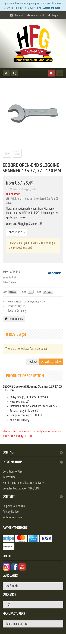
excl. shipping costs (27, 189)
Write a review (51, 362)
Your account (37, 15)
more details (14, 319)
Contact (33, 453)
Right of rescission (13, 517)
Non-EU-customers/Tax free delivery (23, 483)
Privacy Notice (11, 512)
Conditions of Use (13, 471)
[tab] (33, 454)
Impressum (9, 477)
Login (55, 15)
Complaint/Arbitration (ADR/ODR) (21, 488)
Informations (33, 462)
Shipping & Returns (14, 506)
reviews (33, 362)
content (33, 497)
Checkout (18, 15)
